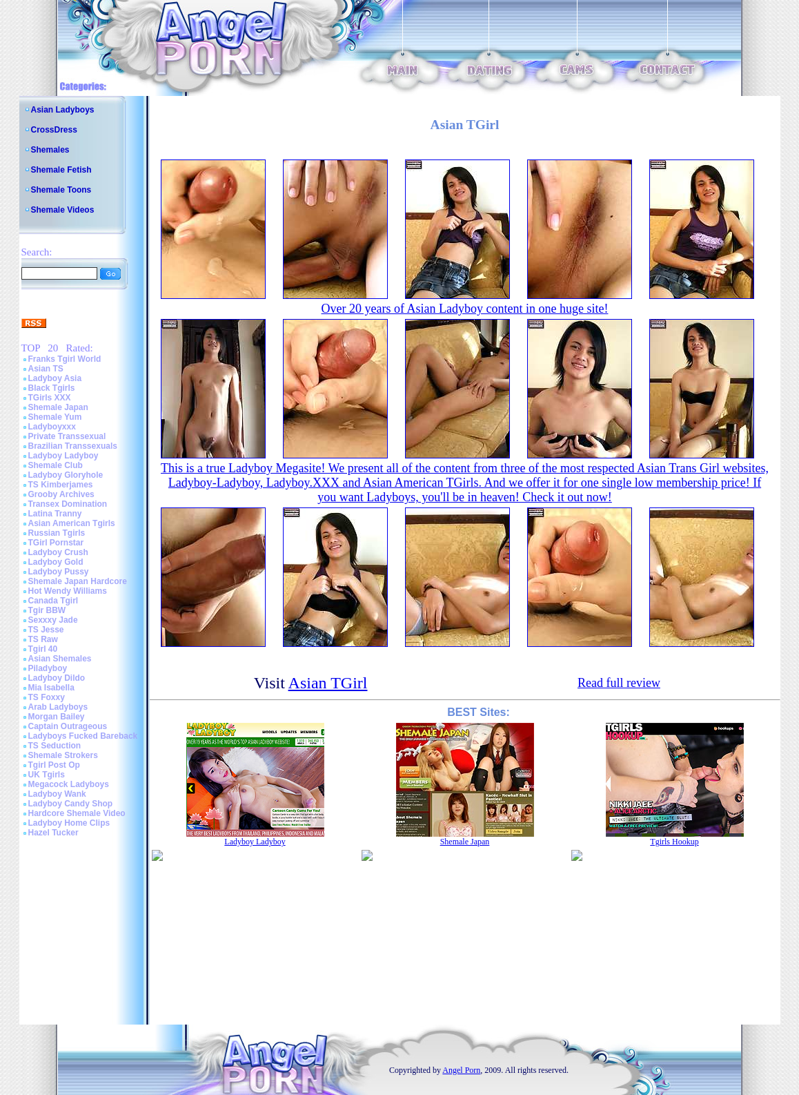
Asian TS (45, 369)
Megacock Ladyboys (68, 784)
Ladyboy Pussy (58, 571)
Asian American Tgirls (71, 523)
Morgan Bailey (56, 716)
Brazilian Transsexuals (72, 446)
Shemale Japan (58, 407)
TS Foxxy (46, 697)
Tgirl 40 (43, 649)
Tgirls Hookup (674, 841)
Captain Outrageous (68, 726)
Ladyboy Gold (55, 562)
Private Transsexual (67, 436)
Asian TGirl (328, 683)
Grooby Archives (61, 494)
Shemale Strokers (63, 755)
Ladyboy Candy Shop (70, 803)
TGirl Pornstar (56, 543)
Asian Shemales (60, 658)
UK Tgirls (46, 774)
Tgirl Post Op (54, 765)
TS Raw (43, 639)
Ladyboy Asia (55, 378)
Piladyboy (48, 668)
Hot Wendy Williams (67, 591)
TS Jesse (46, 629)
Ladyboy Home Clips (69, 823)
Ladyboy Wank (57, 794)
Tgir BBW (47, 610)
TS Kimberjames (60, 485)
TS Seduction (54, 745)
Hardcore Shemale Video (77, 813)
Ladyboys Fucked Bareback (83, 736)
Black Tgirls (51, 388)
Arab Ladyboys (58, 707)
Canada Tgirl (53, 600)
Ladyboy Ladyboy (63, 456)
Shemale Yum (55, 417)
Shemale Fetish (61, 170)
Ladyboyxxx (52, 427)
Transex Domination (68, 504)
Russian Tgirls (57, 533)
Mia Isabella (51, 687)
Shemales (50, 150)
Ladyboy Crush (58, 552)
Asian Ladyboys (63, 110)
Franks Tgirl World (64, 359)
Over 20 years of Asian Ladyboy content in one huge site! (465, 309)
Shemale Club (55, 465)
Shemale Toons (61, 190)
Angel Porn (461, 1070)
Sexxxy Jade (53, 620)
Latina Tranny (55, 514)
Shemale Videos (63, 210)
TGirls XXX (49, 398)
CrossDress (54, 130)
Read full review (619, 683)
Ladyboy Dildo (57, 678)
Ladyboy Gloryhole (65, 475)
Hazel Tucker (53, 832)
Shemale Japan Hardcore (77, 581)
